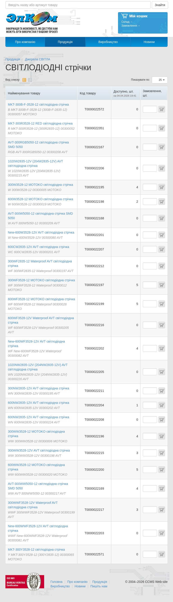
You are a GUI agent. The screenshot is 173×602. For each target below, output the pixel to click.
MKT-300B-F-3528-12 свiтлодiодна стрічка (38, 104)
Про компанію (25, 42)
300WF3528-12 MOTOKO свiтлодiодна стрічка (41, 280)
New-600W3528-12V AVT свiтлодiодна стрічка (41, 232)
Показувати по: (140, 79)
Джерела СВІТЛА (37, 59)
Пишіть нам (98, 586)
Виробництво (108, 42)
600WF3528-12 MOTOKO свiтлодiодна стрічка (41, 299)
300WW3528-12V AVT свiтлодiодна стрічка (39, 450)
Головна (56, 582)
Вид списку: (12, 79)
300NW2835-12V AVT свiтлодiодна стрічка (38, 388)
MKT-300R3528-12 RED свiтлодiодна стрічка (40, 123)
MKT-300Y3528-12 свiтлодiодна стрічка (36, 549)
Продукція (65, 42)
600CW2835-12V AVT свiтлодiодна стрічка (38, 247)
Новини (149, 42)
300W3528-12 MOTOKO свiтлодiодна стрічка (40, 184)
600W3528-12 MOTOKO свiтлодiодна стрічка (40, 199)
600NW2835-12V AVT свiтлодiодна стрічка (38, 402)
